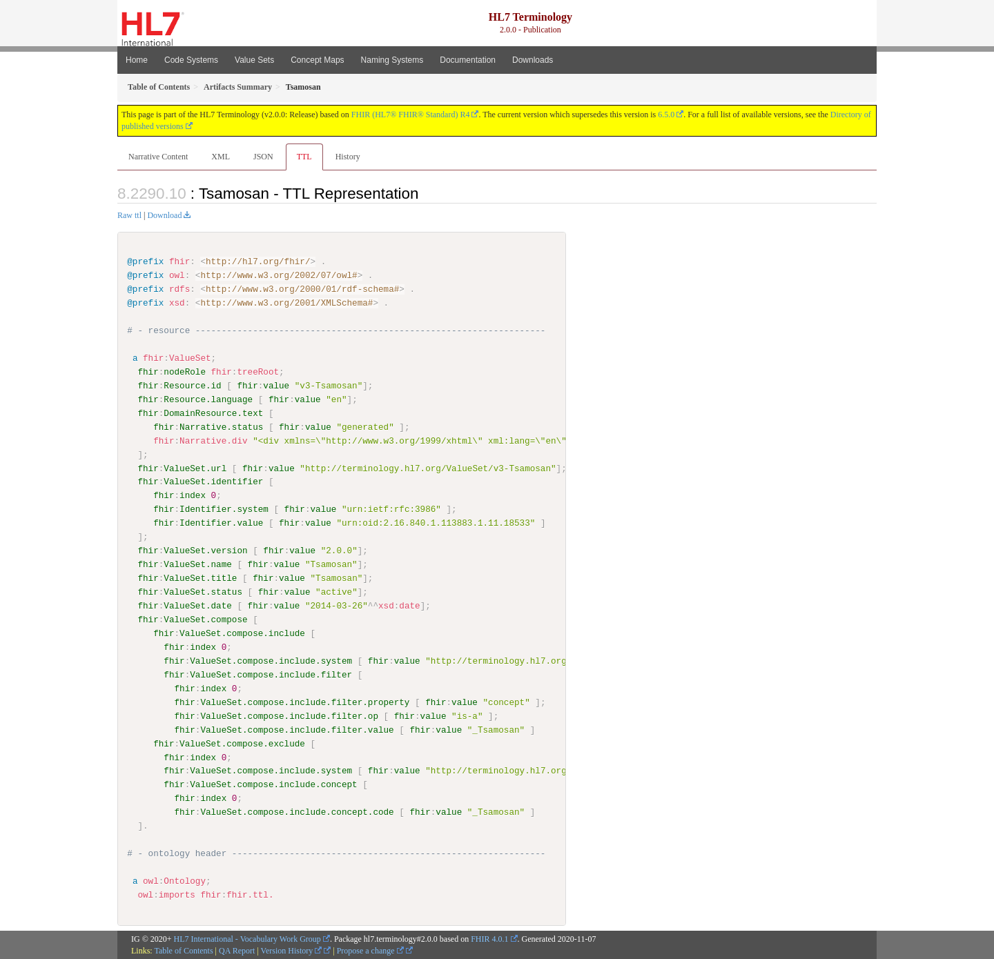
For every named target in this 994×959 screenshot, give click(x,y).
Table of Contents (183, 950)
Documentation (468, 60)
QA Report (237, 950)
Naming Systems (392, 60)
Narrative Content (158, 156)
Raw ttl (129, 215)
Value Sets (254, 60)
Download (164, 215)
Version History (291, 950)
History (347, 156)
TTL (304, 156)
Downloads (532, 60)
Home (137, 60)
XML (220, 156)
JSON (263, 156)
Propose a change (370, 950)
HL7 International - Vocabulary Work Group (247, 938)
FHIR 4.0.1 (489, 938)
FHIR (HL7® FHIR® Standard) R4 (410, 114)
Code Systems (191, 60)
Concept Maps (317, 60)
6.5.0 (666, 114)
